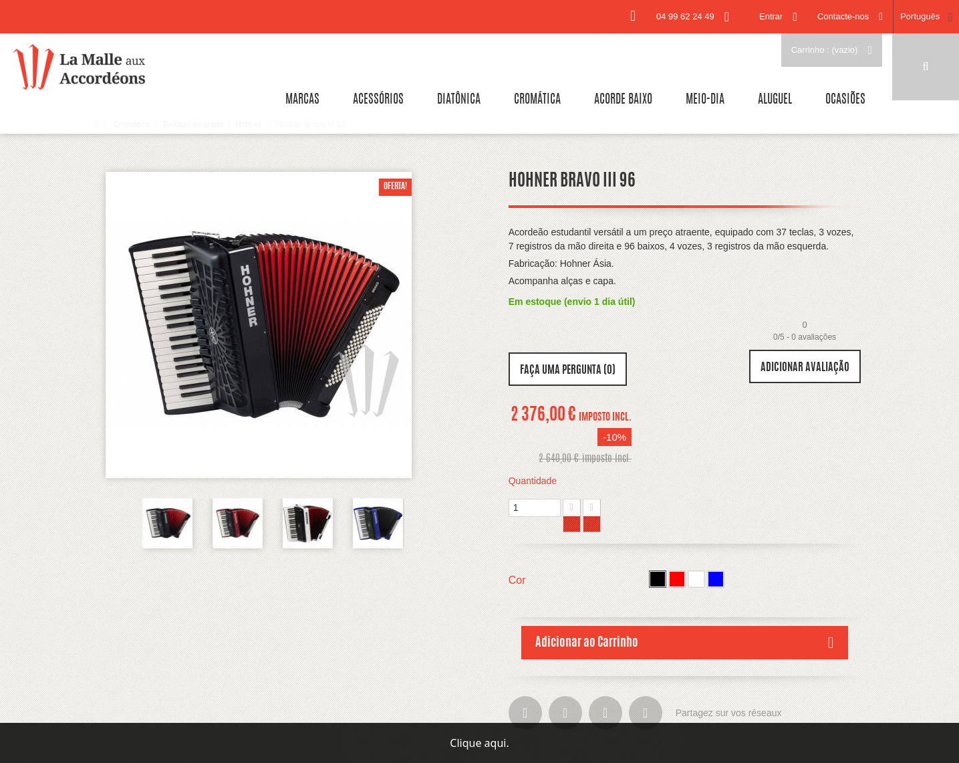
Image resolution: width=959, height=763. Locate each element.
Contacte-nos (843, 16)
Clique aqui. (479, 743)
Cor (519, 580)
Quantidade (533, 480)
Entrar (771, 16)
